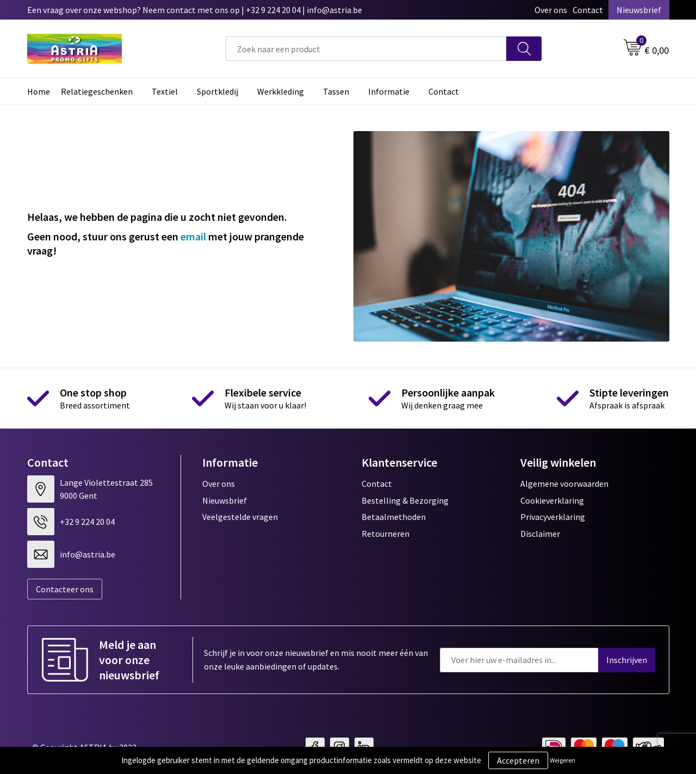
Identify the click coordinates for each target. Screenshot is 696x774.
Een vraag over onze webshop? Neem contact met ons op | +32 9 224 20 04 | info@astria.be (194, 9)
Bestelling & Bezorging (405, 500)
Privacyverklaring (552, 516)
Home (38, 91)
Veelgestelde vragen (240, 516)
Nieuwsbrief (639, 9)
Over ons (551, 9)
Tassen (336, 91)
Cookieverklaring (552, 500)
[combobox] (366, 48)
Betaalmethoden (394, 516)
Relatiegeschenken (97, 91)
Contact (588, 9)
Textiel (165, 91)
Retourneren (385, 533)
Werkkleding (280, 91)
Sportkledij (217, 91)
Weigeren (562, 760)
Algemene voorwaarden (564, 483)
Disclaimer (540, 533)
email (193, 236)
